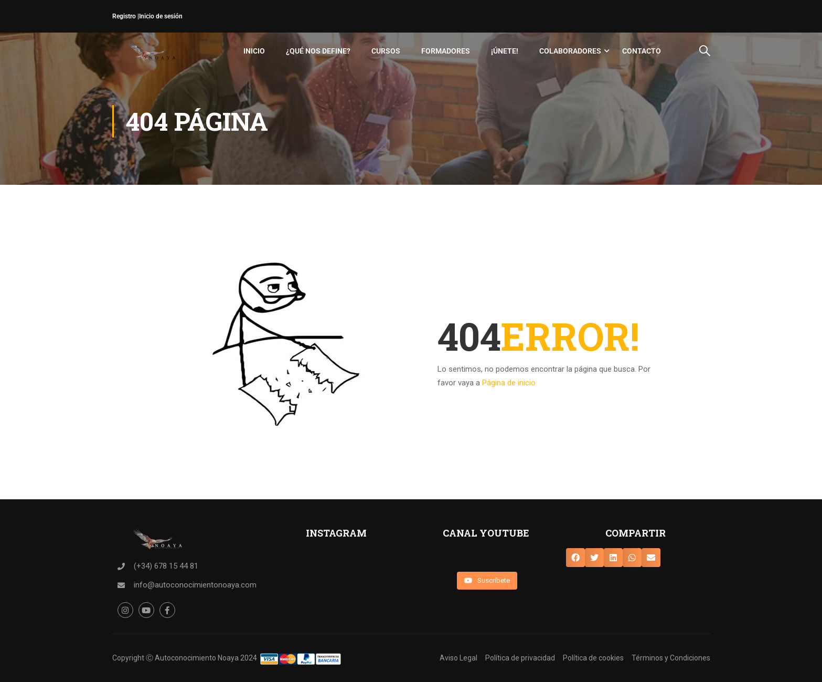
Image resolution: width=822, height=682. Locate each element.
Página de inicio (509, 382)
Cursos (385, 51)
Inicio (254, 51)
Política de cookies (593, 658)
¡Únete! (504, 51)
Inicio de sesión (161, 16)
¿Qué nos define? (318, 51)
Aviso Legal (458, 658)
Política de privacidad (520, 658)
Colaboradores (570, 51)
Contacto (641, 51)
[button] (575, 557)
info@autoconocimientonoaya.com (195, 585)
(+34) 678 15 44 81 (166, 566)
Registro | (125, 16)
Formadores (445, 51)
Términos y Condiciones (671, 658)
